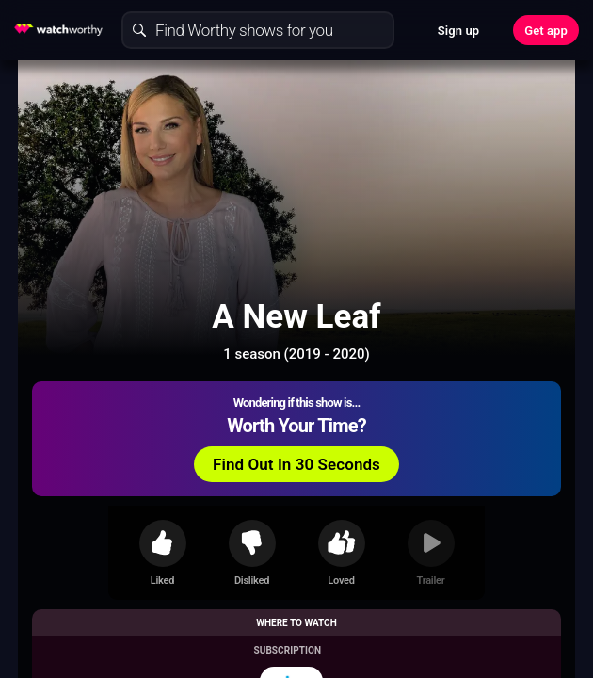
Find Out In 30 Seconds (296, 464)
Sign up (458, 31)
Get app (546, 31)
